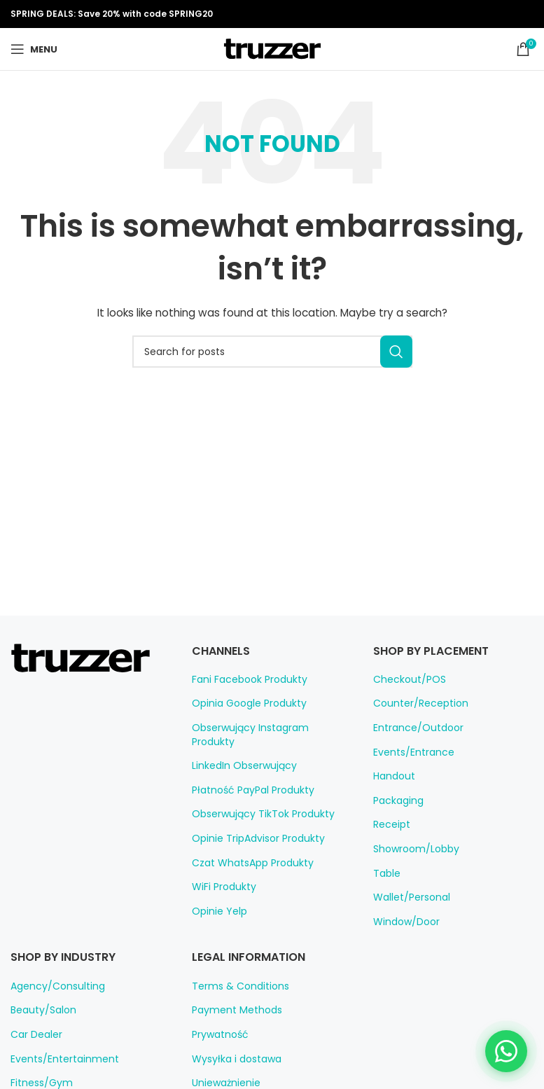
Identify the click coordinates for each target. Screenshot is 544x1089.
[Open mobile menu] (34, 49)
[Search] (272, 351)
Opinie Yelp (217, 897)
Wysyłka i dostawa (232, 1058)
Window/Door (402, 921)
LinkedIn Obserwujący (240, 752)
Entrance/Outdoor (412, 727)
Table (384, 873)
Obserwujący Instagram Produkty (264, 727)
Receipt (389, 824)
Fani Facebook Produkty (245, 679)
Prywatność (217, 1034)
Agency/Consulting (51, 986)
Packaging (396, 800)
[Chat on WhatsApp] (506, 1051)
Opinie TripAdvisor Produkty (253, 824)
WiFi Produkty (222, 873)
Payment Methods (231, 1009)
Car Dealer (34, 1034)
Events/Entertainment (57, 1058)
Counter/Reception (414, 703)
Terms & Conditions (234, 986)
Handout (391, 776)
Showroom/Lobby (411, 848)
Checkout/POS (405, 679)
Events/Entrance (409, 752)
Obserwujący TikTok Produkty (256, 800)
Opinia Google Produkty (244, 703)
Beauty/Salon (40, 1009)
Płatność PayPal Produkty (248, 776)
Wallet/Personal (407, 897)
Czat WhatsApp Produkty (246, 848)
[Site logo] (272, 48)
